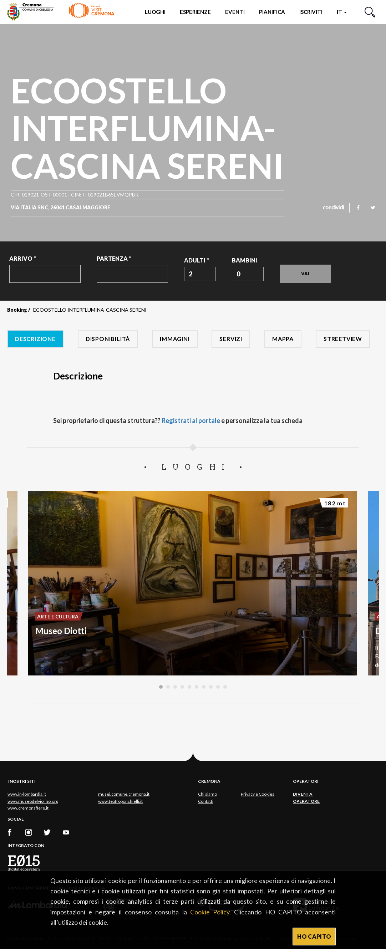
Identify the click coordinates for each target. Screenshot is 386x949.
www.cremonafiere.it (28, 808)
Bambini (244, 260)
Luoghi (155, 12)
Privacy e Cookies (257, 794)
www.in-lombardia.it (26, 794)
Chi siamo (207, 794)
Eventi (235, 12)
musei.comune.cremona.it (123, 794)
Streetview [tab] (343, 338)
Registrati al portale (191, 420)
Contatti (205, 801)
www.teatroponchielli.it (120, 801)
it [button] (342, 12)
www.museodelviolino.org (32, 801)
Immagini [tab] (174, 338)
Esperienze (195, 12)
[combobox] (200, 274)
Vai (305, 273)
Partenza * (114, 258)
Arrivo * (22, 258)
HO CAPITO (314, 936)
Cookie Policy (209, 912)
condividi (333, 208)
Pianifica (272, 12)
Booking (17, 310)
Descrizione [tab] (35, 338)
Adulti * (196, 260)
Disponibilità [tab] (108, 338)
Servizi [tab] (230, 338)
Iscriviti (310, 12)
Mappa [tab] (283, 338)
